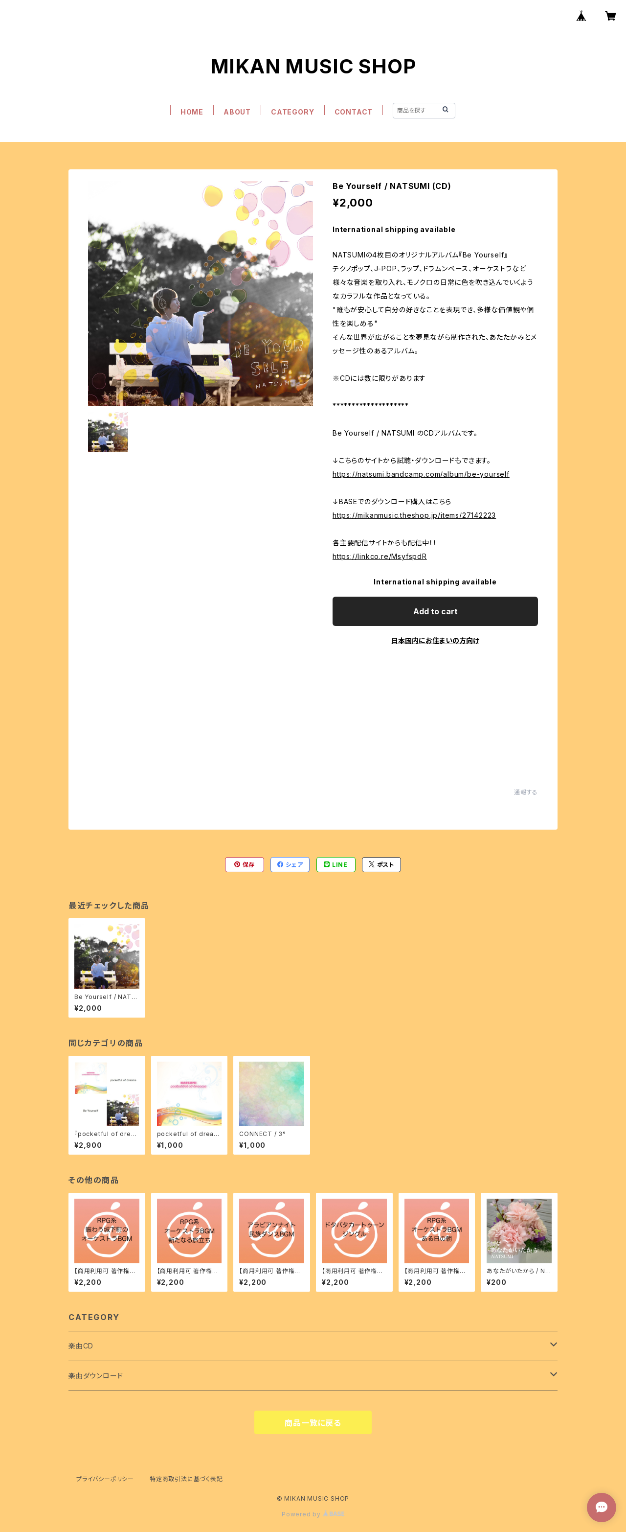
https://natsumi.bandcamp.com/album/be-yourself (421, 474)
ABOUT (237, 112)
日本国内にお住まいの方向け (435, 640)
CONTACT (354, 112)
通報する (526, 792)
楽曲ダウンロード (95, 1375)
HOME (191, 112)
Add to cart (435, 611)
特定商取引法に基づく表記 (186, 1479)
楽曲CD (80, 1346)
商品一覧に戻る (313, 1423)
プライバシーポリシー (105, 1479)
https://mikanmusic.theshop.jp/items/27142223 (414, 515)
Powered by (313, 1514)
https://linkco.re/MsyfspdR (380, 556)
